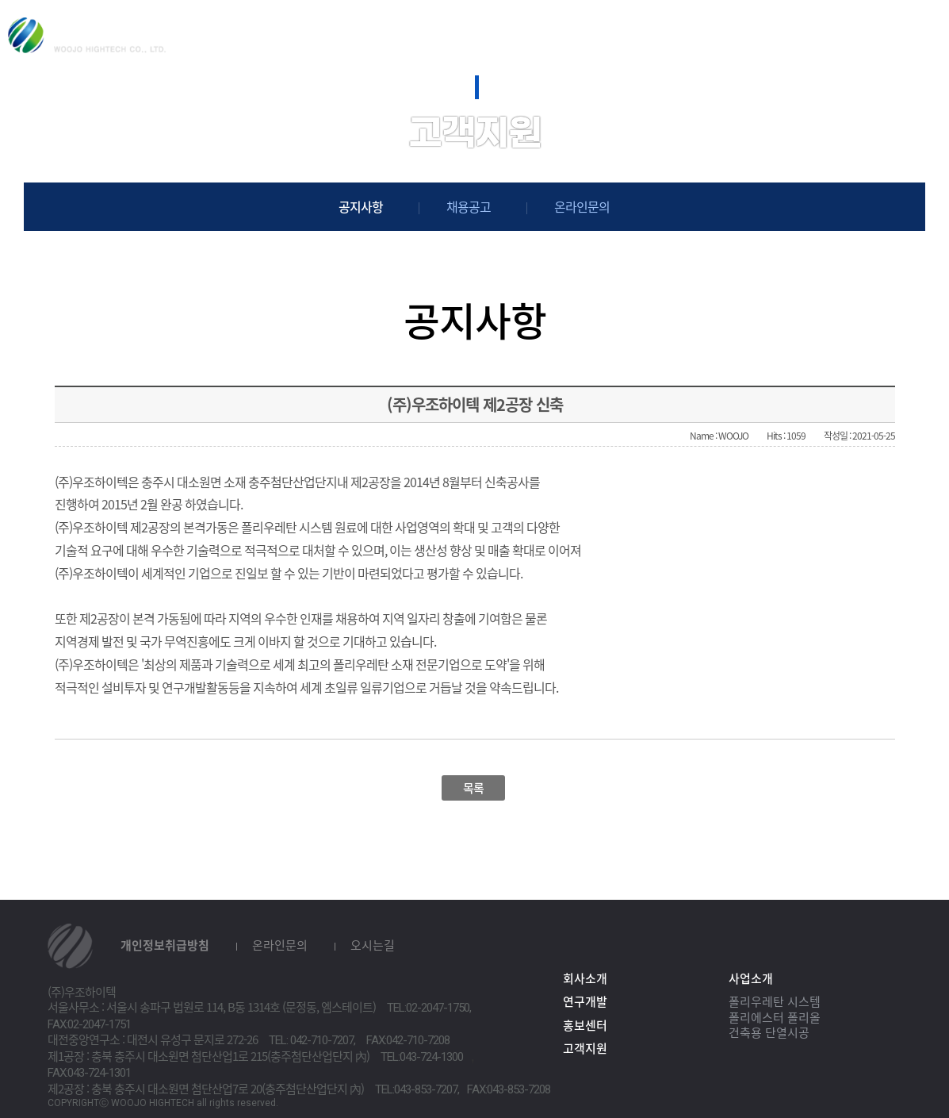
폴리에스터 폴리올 (775, 1017)
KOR (865, 37)
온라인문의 (582, 206)
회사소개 (299, 32)
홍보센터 (633, 32)
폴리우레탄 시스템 (775, 1001)
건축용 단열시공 (769, 1032)
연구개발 (521, 32)
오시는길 (372, 945)
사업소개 (410, 32)
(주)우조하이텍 (87, 35)
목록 (473, 788)
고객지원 (744, 32)
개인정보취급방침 (165, 945)
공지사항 (361, 206)
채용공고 (468, 206)
